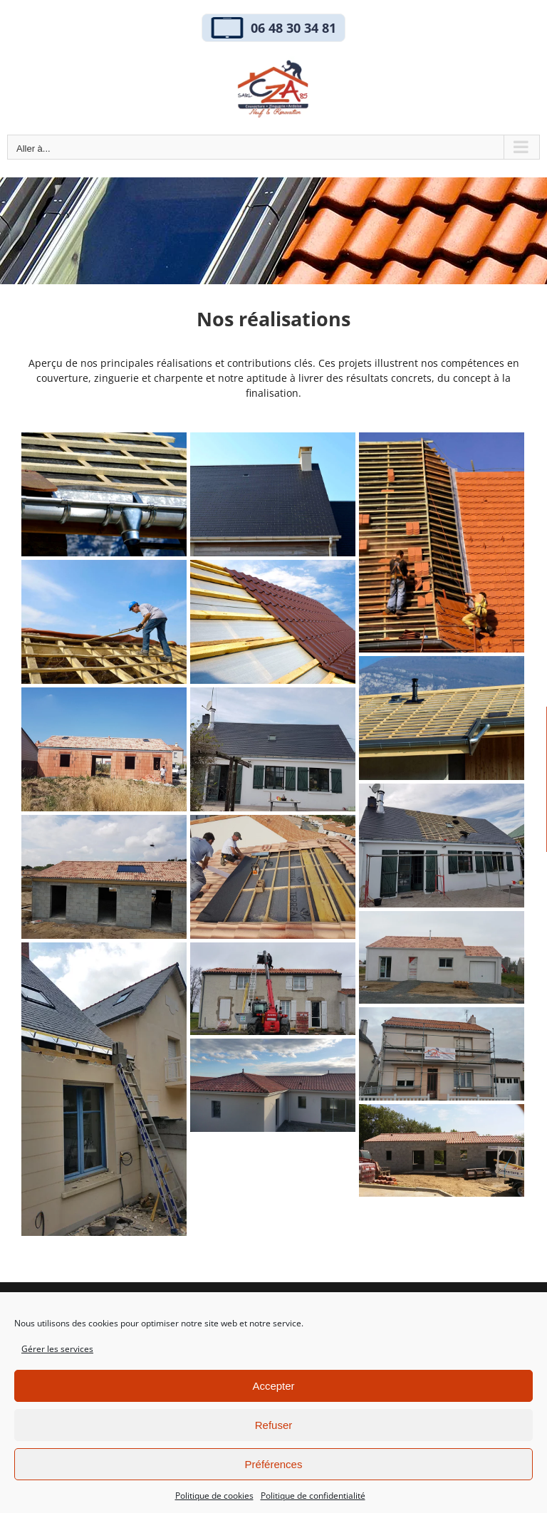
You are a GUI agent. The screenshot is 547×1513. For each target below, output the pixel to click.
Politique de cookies (214, 1495)
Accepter (273, 1386)
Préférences (274, 1464)
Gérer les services (57, 1349)
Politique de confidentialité (313, 1495)
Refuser (274, 1425)
